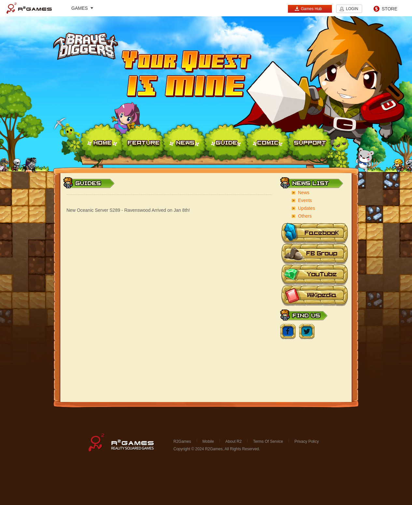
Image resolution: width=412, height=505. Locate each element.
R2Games (29, 8)
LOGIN (352, 9)
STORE (389, 8)
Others (305, 216)
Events (305, 200)
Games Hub (308, 8)
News (303, 192)
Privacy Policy (306, 441)
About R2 (233, 441)
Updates (306, 208)
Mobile (208, 441)
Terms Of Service (268, 441)
